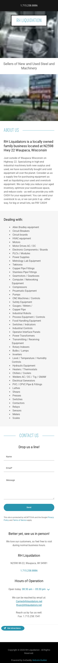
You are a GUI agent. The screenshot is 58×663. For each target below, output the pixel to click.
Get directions (12, 628)
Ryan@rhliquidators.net (29, 605)
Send (29, 507)
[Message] (29, 488)
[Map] (29, 633)
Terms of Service (20, 520)
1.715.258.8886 (29, 5)
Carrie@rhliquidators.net (29, 601)
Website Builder (39, 660)
